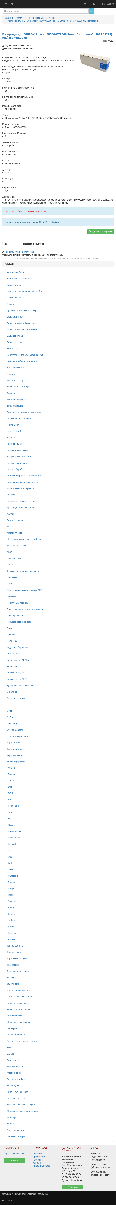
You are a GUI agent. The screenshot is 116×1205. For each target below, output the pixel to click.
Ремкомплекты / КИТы (18, 660)
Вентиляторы (13, 348)
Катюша (11, 933)
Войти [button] (14, 1160)
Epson (10, 799)
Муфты (10, 552)
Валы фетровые (15, 342)
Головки (11, 374)
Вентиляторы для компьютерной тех (25, 355)
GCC (10, 812)
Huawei (11, 825)
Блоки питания (14, 285)
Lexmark (11, 844)
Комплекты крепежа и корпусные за (24, 475)
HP (9, 818)
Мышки (10, 1124)
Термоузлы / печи (15, 749)
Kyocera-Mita (14, 837)
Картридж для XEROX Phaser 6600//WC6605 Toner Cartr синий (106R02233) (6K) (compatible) (67, 258)
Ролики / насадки (15, 673)
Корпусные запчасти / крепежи (22, 501)
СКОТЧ (10, 704)
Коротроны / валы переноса (20, 488)
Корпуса (11, 495)
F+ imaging (13, 806)
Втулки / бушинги (15, 367)
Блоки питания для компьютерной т (24, 291)
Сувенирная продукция (18, 736)
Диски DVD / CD (15, 1066)
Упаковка (11, 977)
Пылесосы (12, 641)
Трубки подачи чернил (18, 971)
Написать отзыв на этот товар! (20, 252)
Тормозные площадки (17, 958)
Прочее (10, 628)
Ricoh (10, 895)
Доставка (37, 1153)
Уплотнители (13, 984)
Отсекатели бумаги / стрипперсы (23, 571)
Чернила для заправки (18, 1003)
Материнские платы (16, 1098)
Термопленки (13, 742)
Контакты (37, 1163)
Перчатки (11, 596)
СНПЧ (10, 717)
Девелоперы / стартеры (18, 386)
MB (9, 850)
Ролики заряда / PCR (17, 679)
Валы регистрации (16, 336)
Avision (11, 768)
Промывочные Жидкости (19, 622)
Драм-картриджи (15, 406)
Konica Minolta (14, 831)
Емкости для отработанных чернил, (24, 412)
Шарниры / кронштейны (18, 1022)
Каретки (11, 437)
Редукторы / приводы (17, 647)
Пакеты (10, 584)
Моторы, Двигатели (16, 545)
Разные (11, 939)
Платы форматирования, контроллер (25, 609)
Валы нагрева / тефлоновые (21, 323)
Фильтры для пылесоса (18, 990)
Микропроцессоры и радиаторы (22, 1111)
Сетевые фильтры (16, 698)
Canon (10, 780)
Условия (37, 1160)
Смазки (10, 711)
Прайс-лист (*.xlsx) (42, 1166)
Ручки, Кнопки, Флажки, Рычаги (22, 685)
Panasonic (12, 876)
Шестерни (12, 1028)
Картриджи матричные (18, 450)
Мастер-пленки (14, 533)
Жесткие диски (14, 1073)
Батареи (11, 1054)
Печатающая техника (17, 603)
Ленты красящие (15, 520)
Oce (9, 857)
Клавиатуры (13, 1085)
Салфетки (12, 692)
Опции (10, 564)
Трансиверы (13, 965)
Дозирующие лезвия (17, 399)
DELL (10, 793)
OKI (9, 863)
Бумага (10, 304)
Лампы (10, 514)
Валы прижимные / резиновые (22, 329)
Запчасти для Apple (16, 1079)
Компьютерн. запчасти (18, 1092)
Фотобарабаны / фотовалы (20, 996)
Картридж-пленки (15, 444)
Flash (9, 1047)
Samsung (12, 901)
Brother (11, 774)
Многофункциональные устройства (24, 539)
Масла (10, 526)
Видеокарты (13, 1060)
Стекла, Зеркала (15, 730)
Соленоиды (12, 723)
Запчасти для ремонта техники (22, 1041)
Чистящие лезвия (15, 1015)
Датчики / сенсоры (16, 380)
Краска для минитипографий (21, 507)
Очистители (13, 577)
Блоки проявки (14, 297)
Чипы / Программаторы (18, 1009)
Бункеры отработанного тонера (22, 310)
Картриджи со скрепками (19, 456)
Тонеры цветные (15, 946)
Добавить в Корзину (100, 231)
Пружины (11, 634)
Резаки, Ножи (13, 653)
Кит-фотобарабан (15, 469)
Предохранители (15, 615)
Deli (9, 787)
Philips (10, 888)
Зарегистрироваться (14, 1153)
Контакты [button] (73, 1187)
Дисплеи (11, 393)
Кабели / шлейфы (15, 431)
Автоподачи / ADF (15, 272)
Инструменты (13, 425)
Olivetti (11, 869)
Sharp (10, 907)
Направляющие (14, 558)
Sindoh (11, 914)
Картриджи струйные (17, 463)
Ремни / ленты (14, 666)
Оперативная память (17, 1130)
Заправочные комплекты (19, 418)
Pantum (11, 882)
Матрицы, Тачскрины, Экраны (21, 1104)
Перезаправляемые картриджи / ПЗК (25, 590)
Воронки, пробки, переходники (22, 361)
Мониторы (12, 1117)
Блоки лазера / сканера (18, 278)
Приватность (39, 1157)
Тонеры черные (14, 952)
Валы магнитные (15, 317)
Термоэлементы (15, 755)
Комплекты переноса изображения (24, 482)
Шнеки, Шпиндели (16, 1035)
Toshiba (11, 920)
